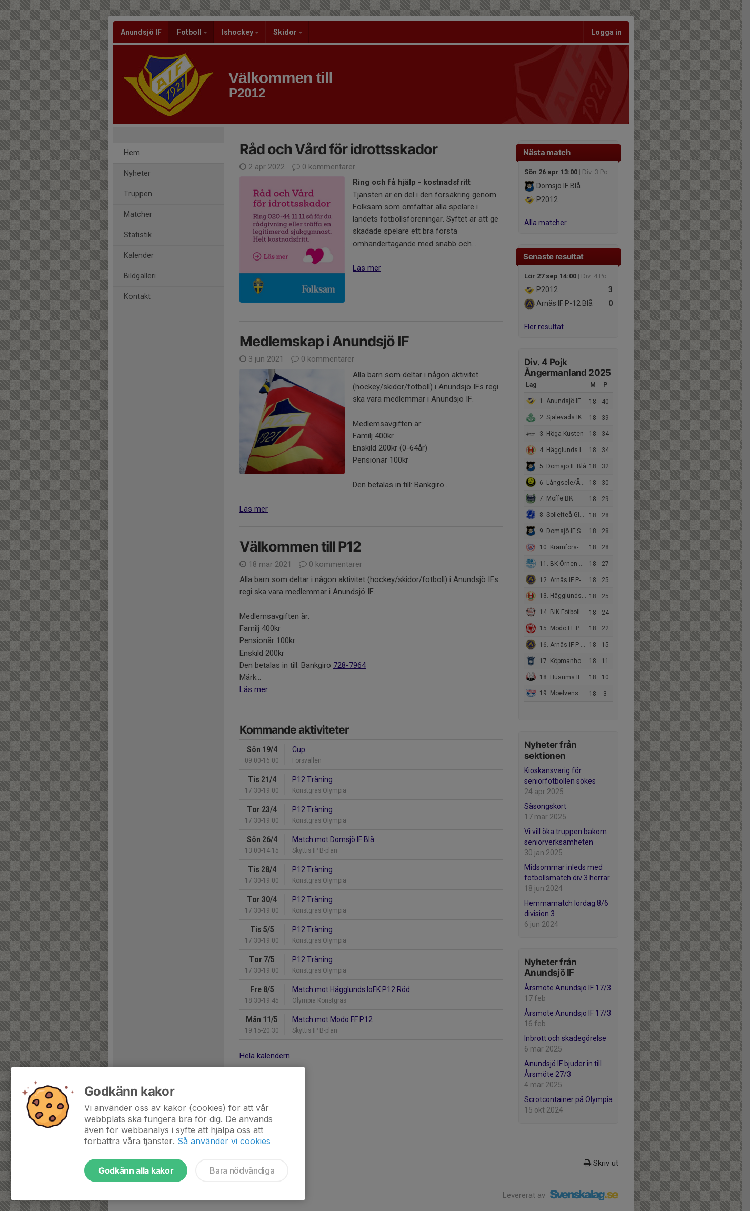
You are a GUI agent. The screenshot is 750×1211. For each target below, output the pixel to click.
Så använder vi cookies (224, 1141)
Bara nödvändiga (241, 1170)
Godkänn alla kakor (135, 1170)
